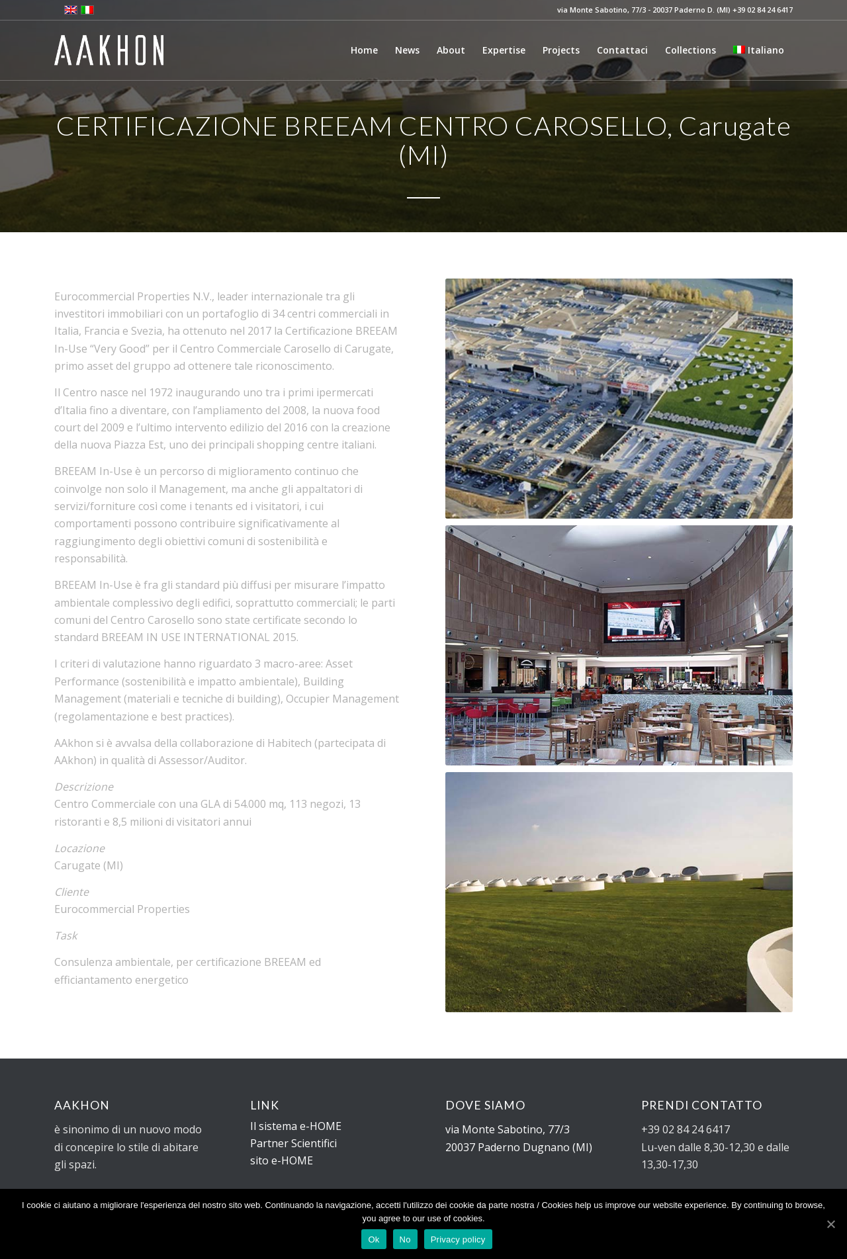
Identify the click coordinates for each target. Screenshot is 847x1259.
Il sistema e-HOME (295, 1126)
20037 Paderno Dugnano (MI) (518, 1147)
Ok (373, 1239)
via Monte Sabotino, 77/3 (507, 1129)
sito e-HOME (281, 1160)
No (405, 1239)
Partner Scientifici (293, 1143)
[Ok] (830, 1224)
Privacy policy (458, 1239)
